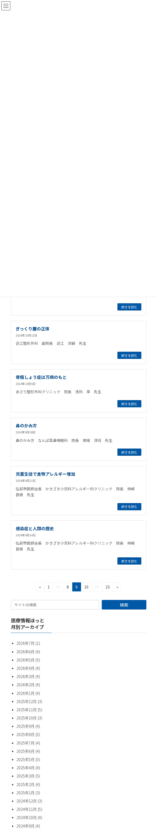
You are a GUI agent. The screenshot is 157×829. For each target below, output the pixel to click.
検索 (124, 605)
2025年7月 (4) (28, 742)
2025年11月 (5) (29, 709)
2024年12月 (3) (29, 800)
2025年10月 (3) (29, 717)
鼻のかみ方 (26, 425)
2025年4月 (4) (28, 767)
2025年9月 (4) (28, 726)
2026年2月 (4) (28, 684)
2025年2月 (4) (28, 784)
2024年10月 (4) (29, 817)
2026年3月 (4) (28, 676)
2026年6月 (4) (28, 651)
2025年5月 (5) (28, 759)
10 (86, 587)
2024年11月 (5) (29, 809)
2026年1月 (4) (28, 692)
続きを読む (129, 307)
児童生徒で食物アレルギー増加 (45, 474)
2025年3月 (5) (28, 775)
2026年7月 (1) (28, 643)
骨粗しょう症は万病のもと (41, 377)
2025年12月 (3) (29, 701)
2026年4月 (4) (28, 668)
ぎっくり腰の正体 (32, 328)
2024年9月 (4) (28, 825)
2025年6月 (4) (28, 751)
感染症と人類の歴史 (35, 528)
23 (107, 587)
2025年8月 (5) (28, 734)
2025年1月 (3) (28, 792)
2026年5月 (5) (28, 659)
